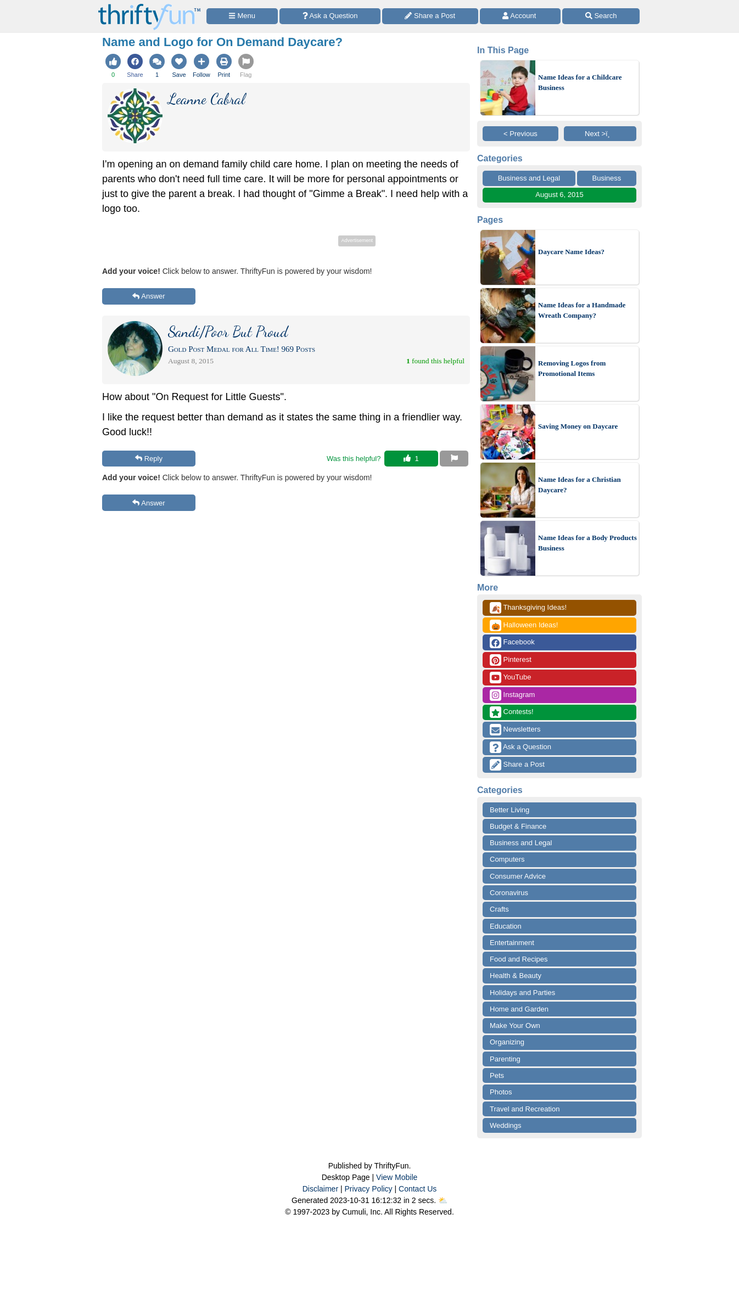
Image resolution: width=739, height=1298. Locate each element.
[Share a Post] (430, 16)
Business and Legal (529, 178)
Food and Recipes (519, 959)
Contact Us (417, 1188)
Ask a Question (520, 747)
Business (607, 178)
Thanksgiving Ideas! (528, 608)
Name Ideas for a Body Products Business (587, 543)
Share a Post (517, 765)
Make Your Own (515, 1025)
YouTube (510, 677)
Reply (149, 458)
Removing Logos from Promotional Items (572, 368)
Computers (507, 859)
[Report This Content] (454, 459)
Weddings (506, 1125)
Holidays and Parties (522, 992)
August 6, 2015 (559, 194)
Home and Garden (519, 1009)
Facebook (512, 642)
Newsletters (515, 729)
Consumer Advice (518, 876)
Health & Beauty (515, 975)
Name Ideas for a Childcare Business (580, 82)
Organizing (507, 1042)
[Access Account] (520, 16)
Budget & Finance (518, 826)
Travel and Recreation (524, 1109)
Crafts (499, 909)
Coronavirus (509, 893)
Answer (148, 296)
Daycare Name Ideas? (571, 252)
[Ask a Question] (329, 16)
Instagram (512, 695)
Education (506, 926)
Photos (501, 1092)
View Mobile (396, 1177)
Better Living (509, 810)
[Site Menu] (242, 16)
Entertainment (512, 943)
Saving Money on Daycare (578, 426)
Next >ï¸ (600, 134)
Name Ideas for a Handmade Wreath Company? (581, 310)
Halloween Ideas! (524, 625)
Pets (497, 1075)
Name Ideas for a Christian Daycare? (579, 485)
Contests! (512, 712)
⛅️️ (442, 1200)
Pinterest (510, 660)
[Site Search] (601, 16)
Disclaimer (320, 1188)
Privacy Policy (368, 1188)
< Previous (520, 134)
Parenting (505, 1059)
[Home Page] (149, 6)
